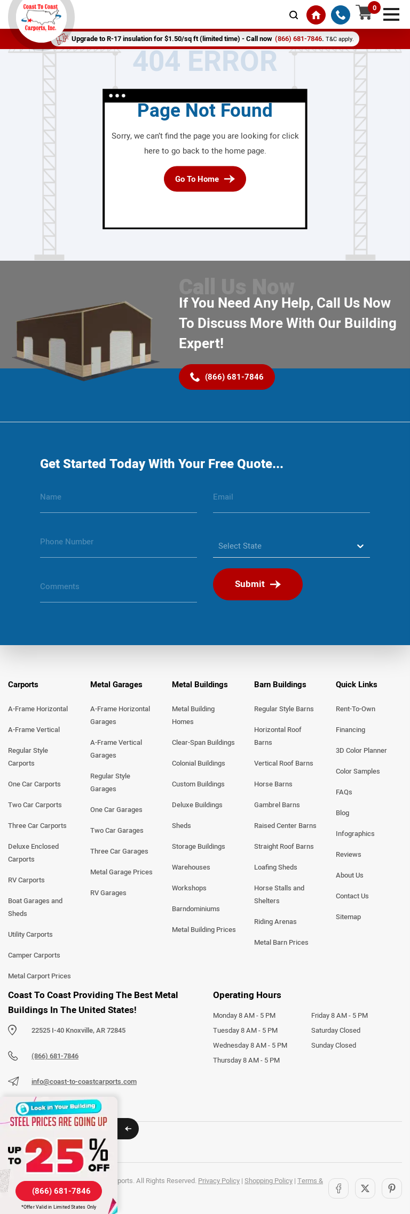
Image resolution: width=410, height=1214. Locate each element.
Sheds (181, 826)
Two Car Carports (35, 805)
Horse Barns (273, 784)
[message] (118, 590)
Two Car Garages (117, 830)
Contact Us (352, 896)
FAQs (344, 792)
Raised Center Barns (285, 826)
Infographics (355, 834)
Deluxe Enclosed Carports (33, 853)
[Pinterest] (392, 1188)
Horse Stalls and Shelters (279, 894)
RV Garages (108, 893)
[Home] (316, 15)
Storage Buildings (198, 846)
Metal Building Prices (204, 930)
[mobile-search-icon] (293, 15)
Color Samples (358, 771)
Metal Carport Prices (39, 976)
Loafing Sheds (275, 867)
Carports (23, 684)
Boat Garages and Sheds (35, 907)
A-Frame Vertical (34, 730)
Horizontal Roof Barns (278, 736)
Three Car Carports (37, 826)
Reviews (348, 854)
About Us (350, 875)
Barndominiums (196, 909)
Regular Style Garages (110, 782)
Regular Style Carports (28, 757)
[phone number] (118, 546)
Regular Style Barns (284, 709)
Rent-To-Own (355, 709)
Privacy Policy (219, 1181)
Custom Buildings (198, 784)
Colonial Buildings (198, 763)
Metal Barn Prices (281, 942)
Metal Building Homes (193, 715)
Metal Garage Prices (121, 872)
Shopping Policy (269, 1181)
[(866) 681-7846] (340, 15)
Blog (342, 813)
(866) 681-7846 (54, 1056)
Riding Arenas (275, 922)
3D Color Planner (361, 750)
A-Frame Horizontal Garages (120, 715)
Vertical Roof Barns (283, 763)
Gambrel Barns (277, 805)
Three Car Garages (119, 851)
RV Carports (26, 880)
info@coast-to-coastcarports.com (84, 1082)
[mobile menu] (391, 13)
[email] (291, 501)
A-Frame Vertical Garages (116, 749)
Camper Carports (34, 955)
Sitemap (348, 917)
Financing (350, 730)
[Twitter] (365, 1188)
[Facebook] (338, 1188)
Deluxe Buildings (197, 805)
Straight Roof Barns (284, 846)
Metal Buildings (200, 684)
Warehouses (191, 867)
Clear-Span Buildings (203, 742)
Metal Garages (116, 684)
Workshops (189, 888)
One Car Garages (116, 810)
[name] (118, 501)
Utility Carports (30, 934)
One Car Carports (34, 784)
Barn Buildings (280, 684)
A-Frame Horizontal (38, 709)
